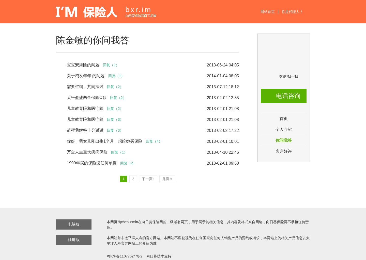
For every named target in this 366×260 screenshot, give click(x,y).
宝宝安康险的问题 (83, 65)
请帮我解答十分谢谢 (85, 130)
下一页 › (148, 179)
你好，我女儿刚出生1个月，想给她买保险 (104, 141)
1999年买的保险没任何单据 (92, 163)
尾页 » (167, 179)
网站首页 (268, 12)
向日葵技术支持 (158, 256)
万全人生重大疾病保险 (87, 152)
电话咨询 (288, 95)
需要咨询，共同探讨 (85, 86)
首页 (284, 118)
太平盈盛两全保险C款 (86, 97)
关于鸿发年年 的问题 (86, 76)
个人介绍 (284, 129)
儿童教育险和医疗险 (85, 108)
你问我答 (284, 140)
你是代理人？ (292, 12)
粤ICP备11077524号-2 (124, 256)
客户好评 (284, 151)
